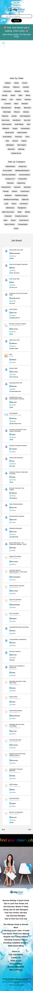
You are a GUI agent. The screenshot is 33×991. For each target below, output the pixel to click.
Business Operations (8, 174)
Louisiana (7, 103)
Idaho (20, 95)
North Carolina (6, 124)
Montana (26, 112)
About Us (16, 951)
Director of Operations (16, 812)
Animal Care (22, 166)
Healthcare (8, 195)
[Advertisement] (16, 57)
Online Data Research (16, 457)
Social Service (23, 220)
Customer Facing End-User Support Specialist (17, 430)
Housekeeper (13, 413)
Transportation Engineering (17, 639)
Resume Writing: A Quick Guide (16, 900)
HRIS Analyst (13, 784)
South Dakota (7, 136)
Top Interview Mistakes (15, 916)
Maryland (25, 103)
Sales (5, 220)
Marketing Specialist (15, 528)
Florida (26, 91)
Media (20, 212)
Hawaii (13, 95)
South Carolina (22, 132)
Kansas (18, 99)
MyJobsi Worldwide (16, 967)
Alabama (8, 83)
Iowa (11, 99)
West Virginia (22, 145)
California (16, 87)
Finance (14, 191)
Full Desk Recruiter (15, 740)
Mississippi (6, 112)
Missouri (17, 112)
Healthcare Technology (11, 199)
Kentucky (28, 99)
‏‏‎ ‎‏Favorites (16, 6)
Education (10, 183)
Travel (16, 228)
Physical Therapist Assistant (18, 445)
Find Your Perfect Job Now (16, 913)
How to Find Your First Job (16, 919)
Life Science (24, 203)
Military (27, 212)
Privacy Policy (16, 964)
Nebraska (5, 116)
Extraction (27, 187)
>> (29, 829)
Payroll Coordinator (15, 599)
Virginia (23, 141)
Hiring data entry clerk (16, 250)
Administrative (10, 166)
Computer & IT (10, 179)
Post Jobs (16, 2)
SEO (10, 354)
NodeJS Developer (15, 556)
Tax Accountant (14, 613)
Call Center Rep (14, 279)
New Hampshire (25, 116)
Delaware (18, 91)
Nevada (14, 116)
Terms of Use (15, 961)
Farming (5, 191)
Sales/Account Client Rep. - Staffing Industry (18, 754)
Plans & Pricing (15, 970)
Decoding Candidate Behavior (15, 943)
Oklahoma (6, 128)
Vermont (15, 141)
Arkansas (6, 87)
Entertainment (6, 187)
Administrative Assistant (16, 516)
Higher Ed (25, 199)
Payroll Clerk (13, 696)
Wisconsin (11, 149)
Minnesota (27, 107)
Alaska (16, 83)
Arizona (24, 83)
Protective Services (21, 216)
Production (8, 216)
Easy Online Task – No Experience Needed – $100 (17, 543)
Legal (6, 203)
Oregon (15, 128)
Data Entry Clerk (14, 340)
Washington (10, 145)
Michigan (17, 107)
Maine (16, 103)
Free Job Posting (16, 954)
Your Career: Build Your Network (15, 934)
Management (22, 207)
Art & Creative (7, 170)
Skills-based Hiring (16, 946)
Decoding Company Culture (15, 940)
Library (14, 203)
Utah (7, 141)
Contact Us (16, 958)
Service (13, 220)
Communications (24, 174)
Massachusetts (6, 107)
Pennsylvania (25, 128)
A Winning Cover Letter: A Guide (15, 931)
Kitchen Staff (13, 368)
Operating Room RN (15, 383)
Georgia (4, 95)
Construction (22, 179)
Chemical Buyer (14, 798)
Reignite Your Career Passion (16, 937)
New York (27, 120)
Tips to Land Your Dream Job (16, 903)
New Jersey (5, 120)
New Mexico (17, 120)
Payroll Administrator (15, 710)
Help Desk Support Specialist (18, 264)
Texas (27, 136)
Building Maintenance (22, 170)
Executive (17, 187)
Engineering (21, 183)
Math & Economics (8, 212)
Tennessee (18, 136)
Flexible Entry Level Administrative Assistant (16, 398)
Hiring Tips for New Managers (15, 910)
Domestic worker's (15, 651)
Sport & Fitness (10, 224)
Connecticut (7, 91)
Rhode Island (9, 132)
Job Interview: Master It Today (15, 907)
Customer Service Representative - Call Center (18, 571)
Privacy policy (20, 985)
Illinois (28, 95)
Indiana (3, 99)
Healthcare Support (21, 195)
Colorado (26, 87)
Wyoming (21, 149)
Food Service (25, 191)
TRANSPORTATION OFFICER (19, 627)
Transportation (22, 224)
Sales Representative (16, 504)
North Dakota (19, 124)
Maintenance (10, 207)
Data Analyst (13, 309)
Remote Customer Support (17, 324)
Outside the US (16, 153)
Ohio (28, 124)
